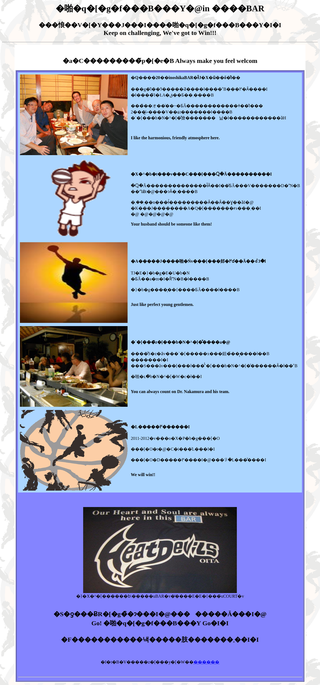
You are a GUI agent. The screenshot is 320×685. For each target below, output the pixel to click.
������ (206, 662)
